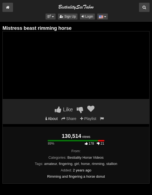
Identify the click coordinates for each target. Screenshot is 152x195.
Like (64, 109)
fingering (65, 164)
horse (85, 164)
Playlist (88, 118)
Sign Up (68, 16)
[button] (51, 17)
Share (69, 118)
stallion (111, 164)
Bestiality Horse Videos (85, 157)
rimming (98, 164)
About (52, 118)
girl (76, 164)
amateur (50, 164)
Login (87, 16)
